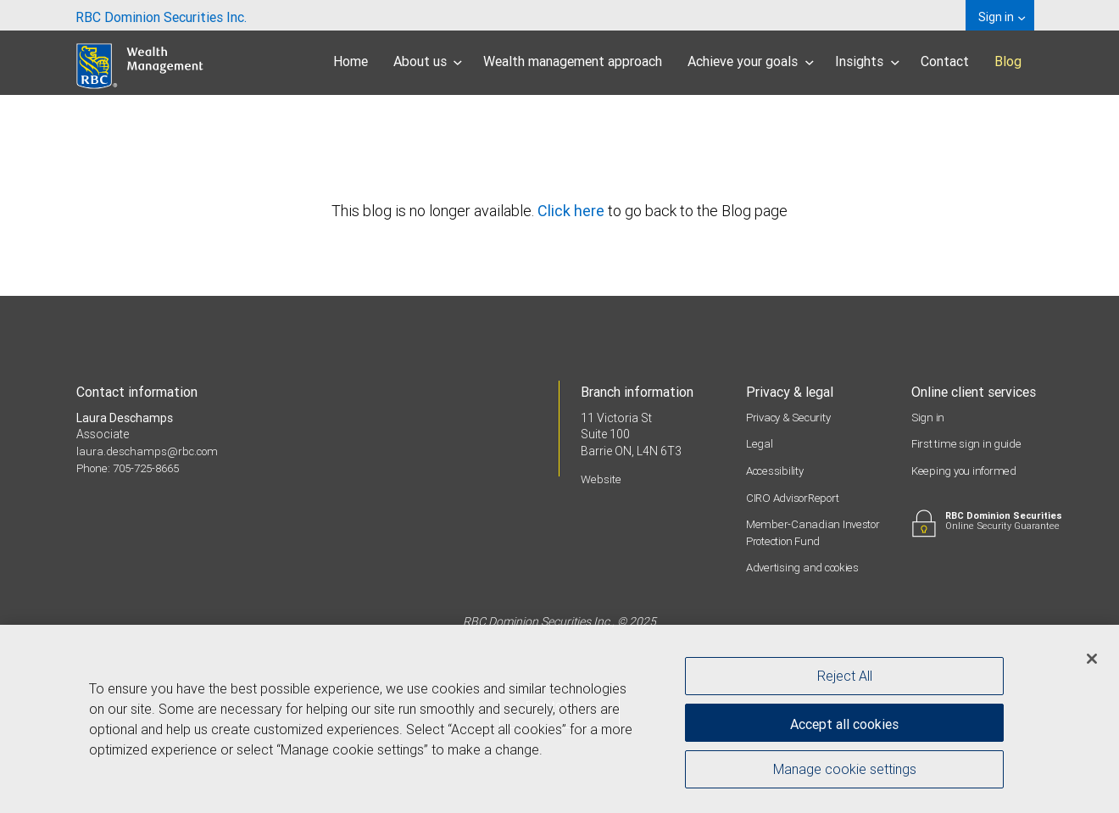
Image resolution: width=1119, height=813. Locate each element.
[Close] (1092, 658)
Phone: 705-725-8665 (133, 468)
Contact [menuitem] (945, 61)
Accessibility (777, 470)
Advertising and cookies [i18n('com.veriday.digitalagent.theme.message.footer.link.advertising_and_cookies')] (806, 567)
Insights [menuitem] (867, 61)
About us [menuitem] (428, 61)
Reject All (844, 675)
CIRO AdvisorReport (796, 497)
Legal (759, 443)
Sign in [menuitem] (1001, 17)
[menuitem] (161, 15)
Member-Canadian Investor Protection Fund (814, 532)
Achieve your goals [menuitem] (751, 61)
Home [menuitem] (350, 61)
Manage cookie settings (844, 773)
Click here (572, 210)
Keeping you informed (967, 470)
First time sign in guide (966, 443)
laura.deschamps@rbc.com (150, 451)
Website (601, 479)
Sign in (928, 417)
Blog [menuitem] (1008, 61)
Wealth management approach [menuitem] (572, 61)
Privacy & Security (792, 417)
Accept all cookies (844, 719)
